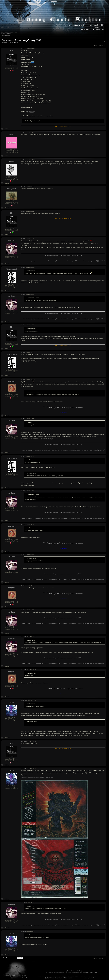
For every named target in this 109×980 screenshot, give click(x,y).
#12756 (23, 238)
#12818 (23, 585)
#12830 (23, 610)
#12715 (23, 132)
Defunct (11, 134)
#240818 (23, 669)
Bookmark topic (101, 42)
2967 (13, 394)
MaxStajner (11, 240)
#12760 (23, 267)
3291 (13, 396)
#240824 (23, 741)
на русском (100, 29)
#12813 (23, 555)
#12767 (23, 379)
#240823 (23, 700)
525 (14, 719)
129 (14, 203)
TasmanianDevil (11, 269)
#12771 (23, 456)
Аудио (17, 42)
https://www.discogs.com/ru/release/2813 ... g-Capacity (37, 777)
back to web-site (86, 25)
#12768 (23, 419)
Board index (5, 42)
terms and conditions (91, 972)
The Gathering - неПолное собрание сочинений (63, 407)
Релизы (12, 42)
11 (13, 150)
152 (14, 286)
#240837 (23, 902)
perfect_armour (12, 189)
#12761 (23, 294)
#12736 (23, 186)
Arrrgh (12, 702)
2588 (13, 256)
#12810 (23, 524)
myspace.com (31, 111)
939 (14, 257)
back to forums (73, 25)
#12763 (23, 325)
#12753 (23, 211)
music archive (99, 25)
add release (85, 29)
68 (13, 202)
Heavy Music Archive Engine (75, 971)
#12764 (23, 352)
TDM (11, 51)
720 (14, 718)
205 (14, 285)
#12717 (23, 159)
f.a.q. (92, 29)
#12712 (23, 48)
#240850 (23, 931)
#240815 (23, 636)
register (96, 27)
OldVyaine (11, 381)
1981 (13, 68)
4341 (13, 179)
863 (14, 177)
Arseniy (11, 161)
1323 (13, 67)
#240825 (23, 768)
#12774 (23, 491)
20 (13, 152)
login (102, 27)
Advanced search (6, 33)
